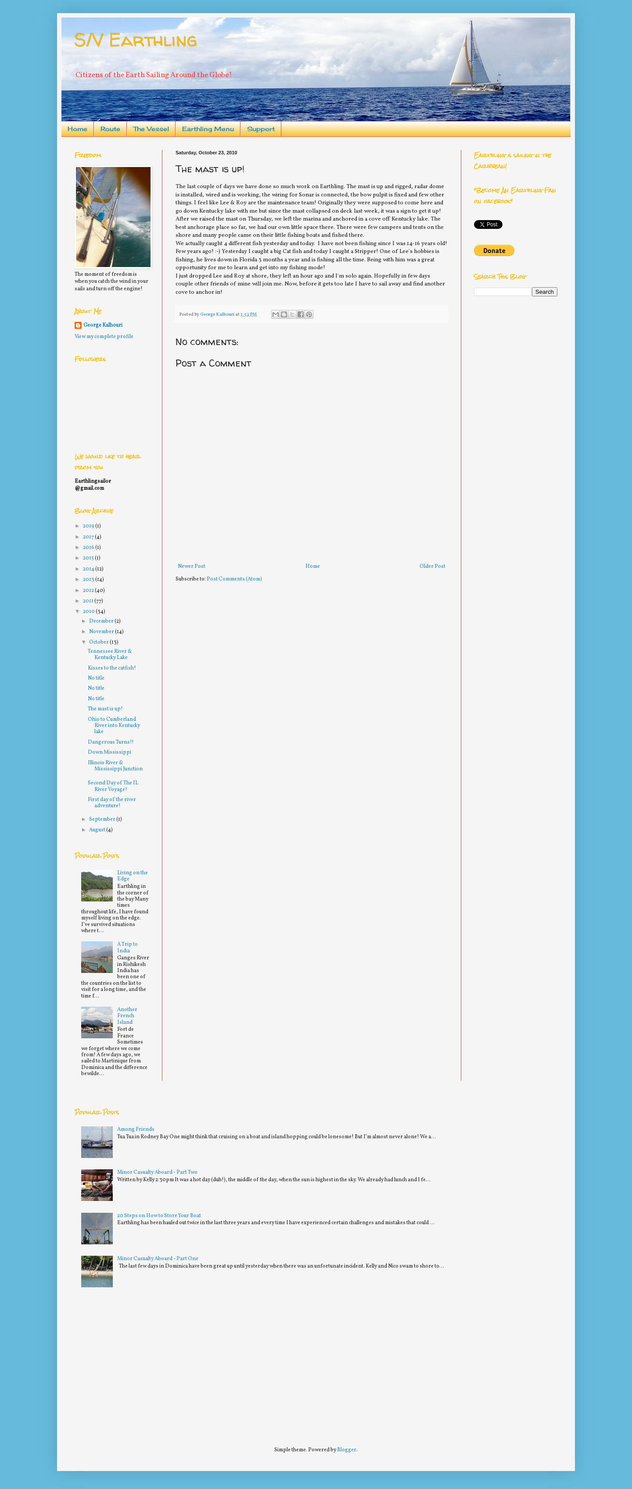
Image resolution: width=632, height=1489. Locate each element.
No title (96, 678)
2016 (89, 547)
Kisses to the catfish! (112, 668)
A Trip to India (127, 947)
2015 (89, 558)
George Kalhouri (102, 325)
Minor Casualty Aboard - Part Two (157, 1172)
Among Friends (135, 1129)
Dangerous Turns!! (111, 742)
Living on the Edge (132, 876)
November (102, 631)
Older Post (432, 566)
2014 (89, 569)
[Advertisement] (140, 1363)
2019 (89, 526)
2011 (88, 601)
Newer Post (191, 566)
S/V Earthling (136, 39)
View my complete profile (104, 336)
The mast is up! (105, 708)
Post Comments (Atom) (234, 579)
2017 (89, 537)
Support (261, 128)
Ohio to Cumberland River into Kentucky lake (114, 726)
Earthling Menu (208, 128)
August (97, 830)
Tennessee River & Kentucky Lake (110, 654)
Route (110, 128)
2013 (89, 579)
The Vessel (151, 128)
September (102, 819)
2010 (89, 611)
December (102, 621)
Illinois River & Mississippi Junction (115, 766)
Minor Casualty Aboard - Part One (157, 1258)
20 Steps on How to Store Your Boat (159, 1215)
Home (77, 128)
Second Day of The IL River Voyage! (113, 786)
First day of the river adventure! (112, 802)
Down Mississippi (109, 752)
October (99, 642)
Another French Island (127, 1016)
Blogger (346, 1449)
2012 (89, 590)
